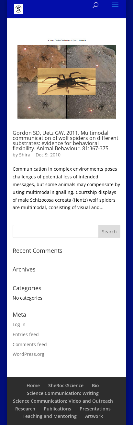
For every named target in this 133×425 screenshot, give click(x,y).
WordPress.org (28, 354)
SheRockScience (65, 385)
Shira (24, 155)
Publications (57, 409)
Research (25, 409)
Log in (19, 324)
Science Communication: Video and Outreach (63, 401)
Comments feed (30, 344)
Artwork (94, 416)
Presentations (95, 409)
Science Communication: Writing (63, 393)
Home (33, 385)
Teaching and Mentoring (50, 416)
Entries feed (26, 334)
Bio (95, 385)
